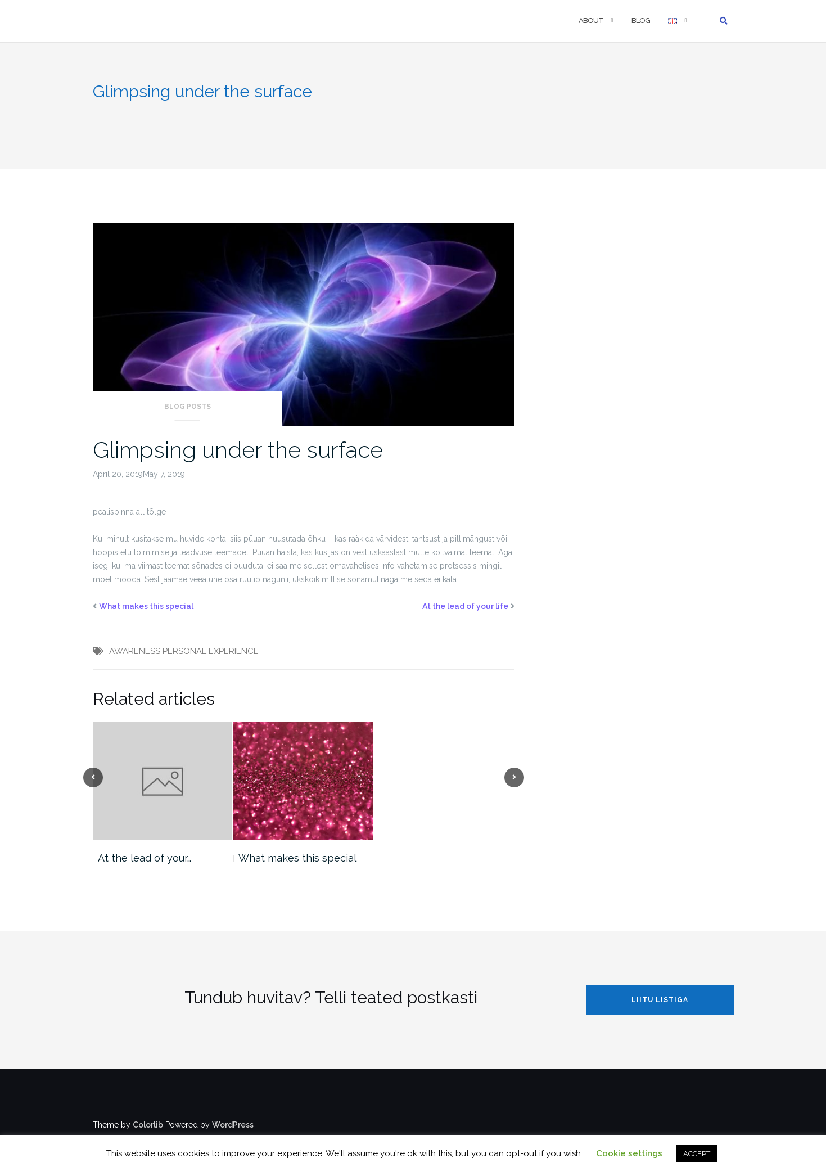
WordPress (233, 1124)
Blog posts (187, 407)
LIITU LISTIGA (659, 1000)
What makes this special (146, 606)
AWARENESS (134, 651)
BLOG (640, 20)
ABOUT (591, 20)
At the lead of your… (144, 858)
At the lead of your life (465, 606)
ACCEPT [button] (696, 1154)
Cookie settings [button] (629, 1153)
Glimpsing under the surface (238, 449)
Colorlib (148, 1124)
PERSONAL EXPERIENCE (211, 651)
